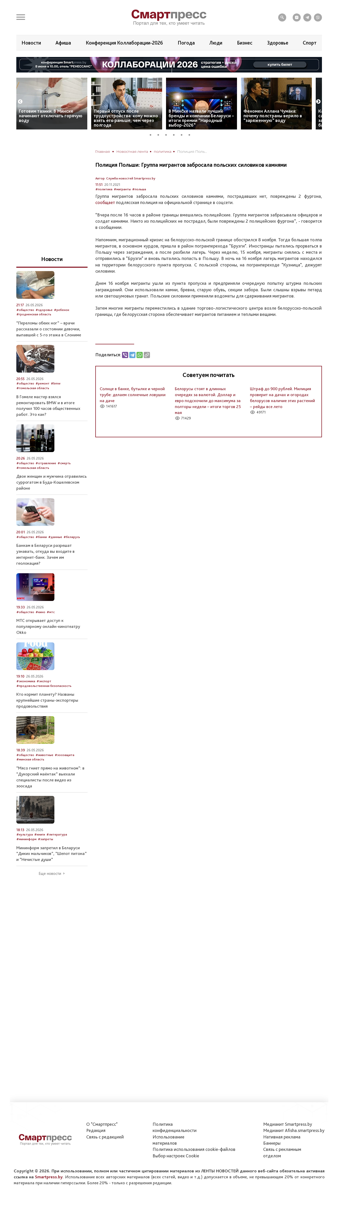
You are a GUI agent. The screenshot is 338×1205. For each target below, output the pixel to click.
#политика (103, 189)
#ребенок (61, 310)
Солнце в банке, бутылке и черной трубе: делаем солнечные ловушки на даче (133, 394)
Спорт (310, 43)
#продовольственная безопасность (43, 686)
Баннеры (272, 1143)
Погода (186, 43)
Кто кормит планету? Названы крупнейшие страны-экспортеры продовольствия (47, 700)
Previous (20, 102)
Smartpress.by (49, 1176)
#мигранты (122, 189)
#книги (39, 834)
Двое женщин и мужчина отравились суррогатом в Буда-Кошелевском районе (51, 482)
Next (318, 102)
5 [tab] (183, 134)
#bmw (55, 383)
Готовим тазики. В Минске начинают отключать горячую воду (50, 115)
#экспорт (44, 681)
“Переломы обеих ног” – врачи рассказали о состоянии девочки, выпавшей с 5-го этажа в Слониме (48, 328)
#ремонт (42, 383)
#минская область (30, 759)
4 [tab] (175, 134)
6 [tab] (191, 134)
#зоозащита (64, 755)
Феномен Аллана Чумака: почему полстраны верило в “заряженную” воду (272, 115)
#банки (41, 537)
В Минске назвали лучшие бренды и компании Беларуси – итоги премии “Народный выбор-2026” (201, 118)
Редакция (95, 1130)
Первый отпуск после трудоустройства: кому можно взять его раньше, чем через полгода (126, 118)
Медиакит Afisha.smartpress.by (294, 1130)
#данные (55, 537)
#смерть (64, 463)
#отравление (45, 463)
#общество (25, 310)
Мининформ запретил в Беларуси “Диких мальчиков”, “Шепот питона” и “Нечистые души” (51, 853)
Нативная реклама (281, 1136)
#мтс (51, 612)
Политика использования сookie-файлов (194, 1149)
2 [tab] (160, 134)
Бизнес (244, 43)
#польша (139, 189)
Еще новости (50, 873)
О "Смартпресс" (102, 1124)
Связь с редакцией (105, 1136)
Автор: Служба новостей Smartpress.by (125, 178)
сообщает (105, 202)
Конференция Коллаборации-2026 (124, 43)
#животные (44, 755)
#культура (24, 834)
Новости (31, 43)
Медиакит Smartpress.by (287, 1124)
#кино (40, 612)
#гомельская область (32, 388)
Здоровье (277, 43)
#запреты (45, 839)
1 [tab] (152, 134)
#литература (56, 834)
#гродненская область (33, 314)
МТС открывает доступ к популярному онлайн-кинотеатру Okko (48, 626)
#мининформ (26, 839)
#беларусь (71, 537)
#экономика (25, 681)
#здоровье (44, 310)
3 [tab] (167, 134)
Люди (215, 43)
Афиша (63, 43)
